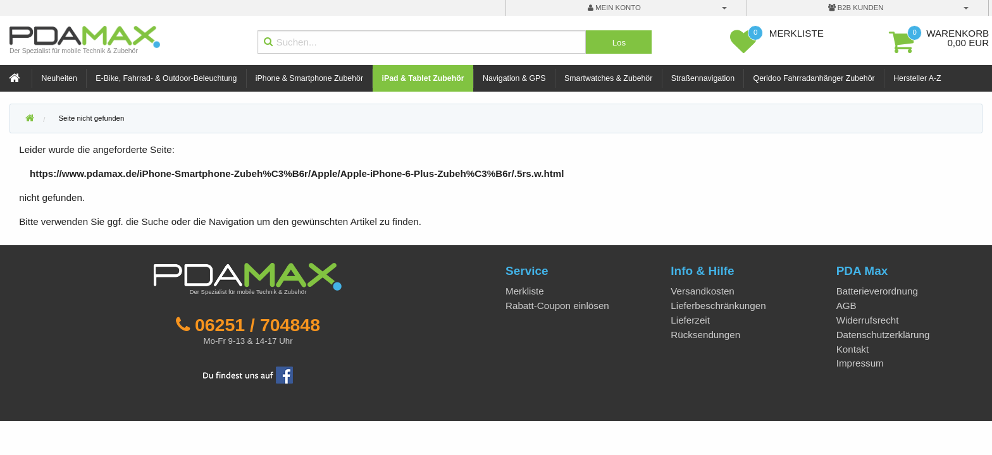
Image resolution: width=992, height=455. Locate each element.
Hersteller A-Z (917, 78)
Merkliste (524, 291)
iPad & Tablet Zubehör (423, 78)
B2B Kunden (856, 7)
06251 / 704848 (257, 325)
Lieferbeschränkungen (718, 305)
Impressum (860, 363)
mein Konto (614, 7)
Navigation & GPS (514, 78)
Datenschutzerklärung (883, 334)
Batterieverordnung (877, 291)
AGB (846, 305)
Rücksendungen (705, 334)
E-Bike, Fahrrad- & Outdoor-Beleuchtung (166, 78)
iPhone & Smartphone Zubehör (309, 78)
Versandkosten (702, 291)
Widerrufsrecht (867, 320)
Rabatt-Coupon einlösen (557, 305)
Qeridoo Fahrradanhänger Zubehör (814, 78)
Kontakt (852, 349)
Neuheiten (59, 78)
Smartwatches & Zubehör (608, 78)
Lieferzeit (690, 320)
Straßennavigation (703, 78)
